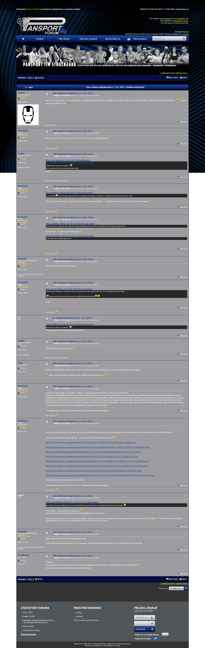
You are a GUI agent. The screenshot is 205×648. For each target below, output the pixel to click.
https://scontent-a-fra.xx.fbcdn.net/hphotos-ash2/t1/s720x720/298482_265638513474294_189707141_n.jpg (93, 452)
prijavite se (167, 18)
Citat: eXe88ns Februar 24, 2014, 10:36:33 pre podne (69, 193)
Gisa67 (186, 34)
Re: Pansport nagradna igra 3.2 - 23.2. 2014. (72, 318)
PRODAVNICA (136, 39)
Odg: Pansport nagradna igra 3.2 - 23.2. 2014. (73, 93)
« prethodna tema (167, 73)
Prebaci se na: (163, 588)
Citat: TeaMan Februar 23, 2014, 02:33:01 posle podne (70, 162)
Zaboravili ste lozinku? (143, 611)
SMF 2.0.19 (78, 644)
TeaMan (21, 153)
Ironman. (21, 93)
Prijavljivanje (88, 39)
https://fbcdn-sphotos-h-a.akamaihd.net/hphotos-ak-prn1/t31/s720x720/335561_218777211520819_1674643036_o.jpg (98, 447)
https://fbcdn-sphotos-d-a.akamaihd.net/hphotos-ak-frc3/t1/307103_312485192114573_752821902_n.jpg (92, 456)
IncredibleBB (23, 555)
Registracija (112, 39)
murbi (20, 363)
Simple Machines (100, 644)
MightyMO (22, 259)
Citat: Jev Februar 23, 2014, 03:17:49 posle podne (68, 160)
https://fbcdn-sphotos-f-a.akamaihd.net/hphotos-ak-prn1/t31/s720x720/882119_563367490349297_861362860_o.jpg (97, 466)
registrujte (181, 18)
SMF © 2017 (88, 644)
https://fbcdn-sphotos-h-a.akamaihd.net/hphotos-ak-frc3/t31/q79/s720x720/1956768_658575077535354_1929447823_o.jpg (100, 475)
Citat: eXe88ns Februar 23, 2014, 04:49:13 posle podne (70, 224)
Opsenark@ (23, 130)
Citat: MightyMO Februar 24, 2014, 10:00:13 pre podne (70, 236)
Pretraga (64, 39)
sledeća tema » (181, 73)
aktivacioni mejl (180, 21)
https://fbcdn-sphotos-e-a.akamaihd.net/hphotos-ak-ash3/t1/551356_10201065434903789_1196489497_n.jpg (94, 471)
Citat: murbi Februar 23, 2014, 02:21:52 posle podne (69, 289)
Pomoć (40, 39)
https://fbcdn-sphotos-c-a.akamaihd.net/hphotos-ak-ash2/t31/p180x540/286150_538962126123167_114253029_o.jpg (97, 461)
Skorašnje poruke (28, 634)
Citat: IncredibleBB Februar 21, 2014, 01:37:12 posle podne (72, 502)
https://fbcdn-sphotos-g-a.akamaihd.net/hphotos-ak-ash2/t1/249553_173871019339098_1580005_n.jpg (91, 442)
